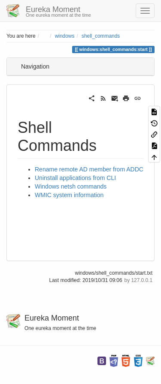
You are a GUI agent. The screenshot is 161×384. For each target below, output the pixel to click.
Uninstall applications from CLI (75, 177)
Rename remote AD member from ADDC (89, 169)
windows (65, 36)
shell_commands (101, 36)
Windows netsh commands (70, 186)
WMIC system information (69, 195)
